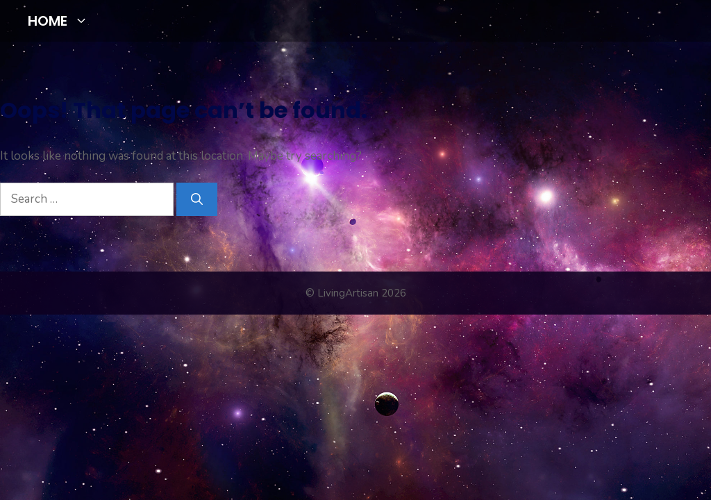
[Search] (196, 199)
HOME (63, 21)
